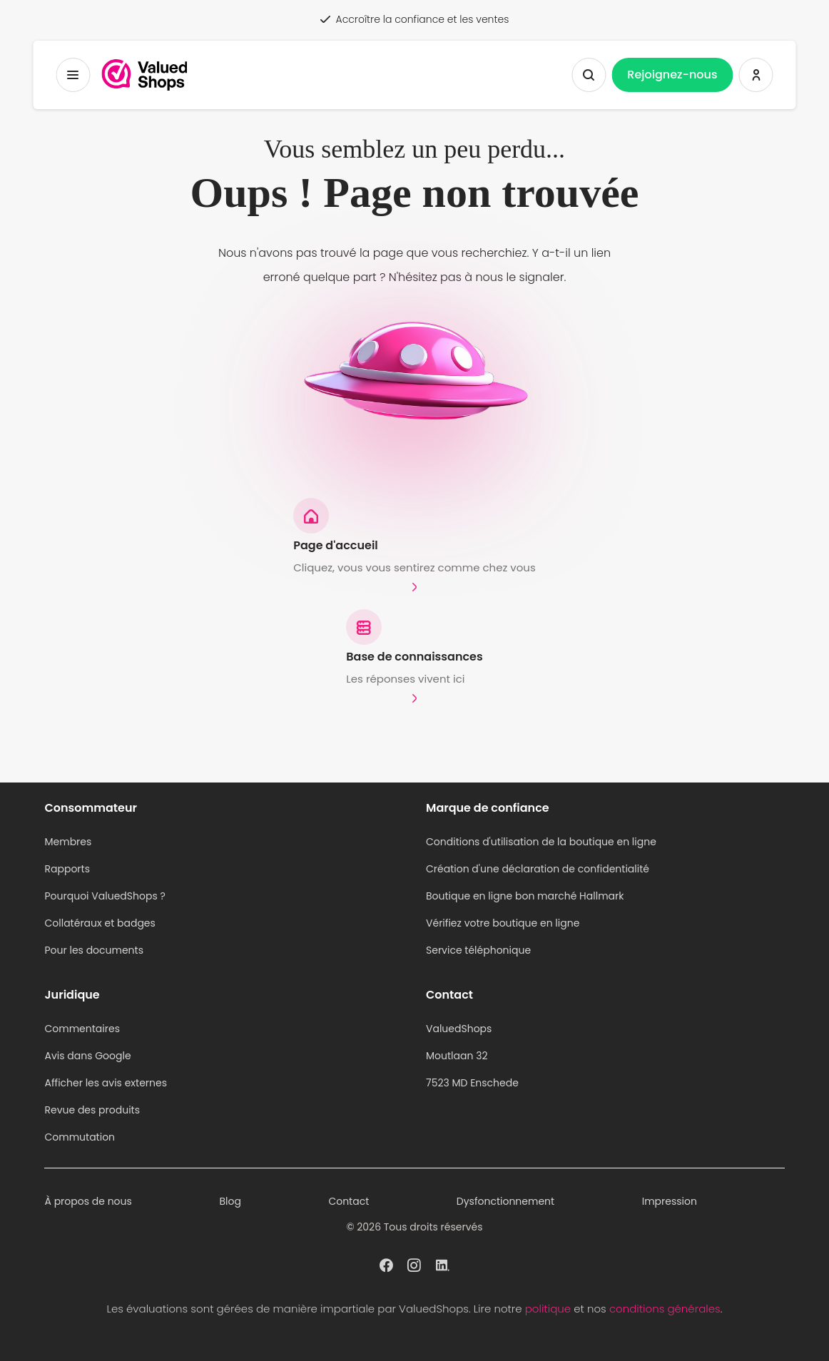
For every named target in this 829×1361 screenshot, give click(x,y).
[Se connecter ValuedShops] (756, 75)
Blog (229, 1201)
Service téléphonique (478, 950)
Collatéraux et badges (99, 923)
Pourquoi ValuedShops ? (104, 896)
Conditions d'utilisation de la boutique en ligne (541, 842)
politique (548, 1308)
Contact (348, 1201)
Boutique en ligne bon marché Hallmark (525, 896)
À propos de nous (87, 1201)
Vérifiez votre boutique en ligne (502, 923)
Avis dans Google (87, 1056)
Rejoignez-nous (672, 74)
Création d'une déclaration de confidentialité (537, 869)
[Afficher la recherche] (588, 75)
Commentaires (81, 1028)
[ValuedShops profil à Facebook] (386, 1264)
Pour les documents (93, 950)
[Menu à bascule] (73, 75)
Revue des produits (92, 1110)
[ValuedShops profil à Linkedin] (442, 1264)
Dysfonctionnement (505, 1201)
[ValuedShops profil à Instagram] (414, 1264)
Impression (669, 1201)
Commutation (79, 1137)
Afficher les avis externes (105, 1083)
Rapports (67, 869)
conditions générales (665, 1308)
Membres (67, 842)
